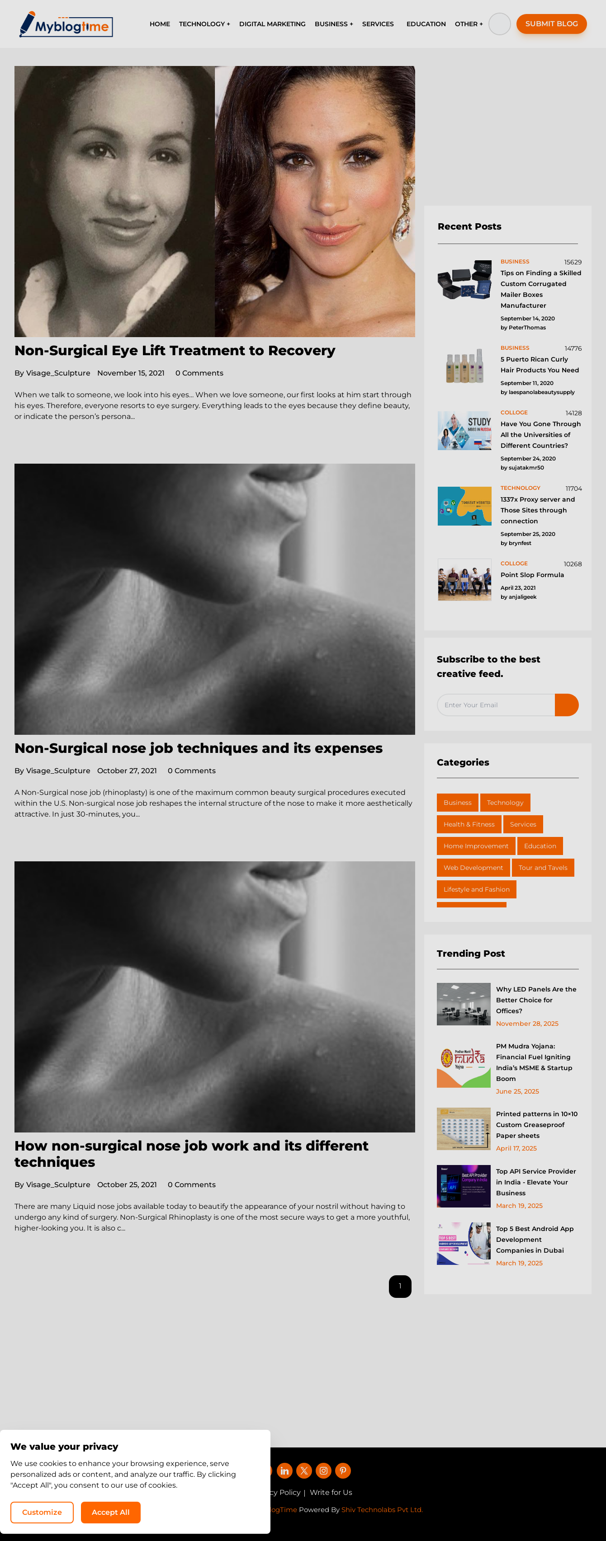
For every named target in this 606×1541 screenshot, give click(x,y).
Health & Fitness (469, 824)
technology (520, 487)
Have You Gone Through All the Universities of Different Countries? (541, 435)
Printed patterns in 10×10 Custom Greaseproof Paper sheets (537, 1125)
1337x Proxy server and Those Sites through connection (538, 510)
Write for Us (331, 1492)
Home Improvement (476, 846)
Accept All (484, 1512)
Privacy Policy (276, 1492)
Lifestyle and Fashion (477, 889)
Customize (415, 1512)
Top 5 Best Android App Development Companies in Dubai (535, 1239)
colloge (514, 412)
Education (540, 846)
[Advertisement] (508, 136)
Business (458, 803)
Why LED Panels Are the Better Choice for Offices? (536, 1000)
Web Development (473, 868)
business (515, 261)
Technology (505, 803)
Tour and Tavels (543, 868)
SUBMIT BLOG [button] (552, 23)
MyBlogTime (276, 1509)
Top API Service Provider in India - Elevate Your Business (536, 1182)
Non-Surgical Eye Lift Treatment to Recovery (175, 350)
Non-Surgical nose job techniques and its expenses (198, 748)
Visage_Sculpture (52, 373)
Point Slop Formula (532, 575)
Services (523, 824)
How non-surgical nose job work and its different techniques (191, 1153)
